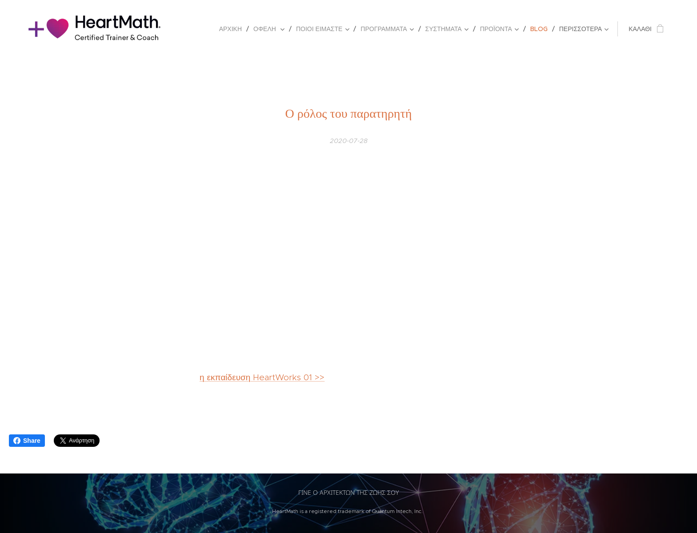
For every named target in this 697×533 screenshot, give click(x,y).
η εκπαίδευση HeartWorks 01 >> (262, 377)
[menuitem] (233, 29)
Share (26, 440)
